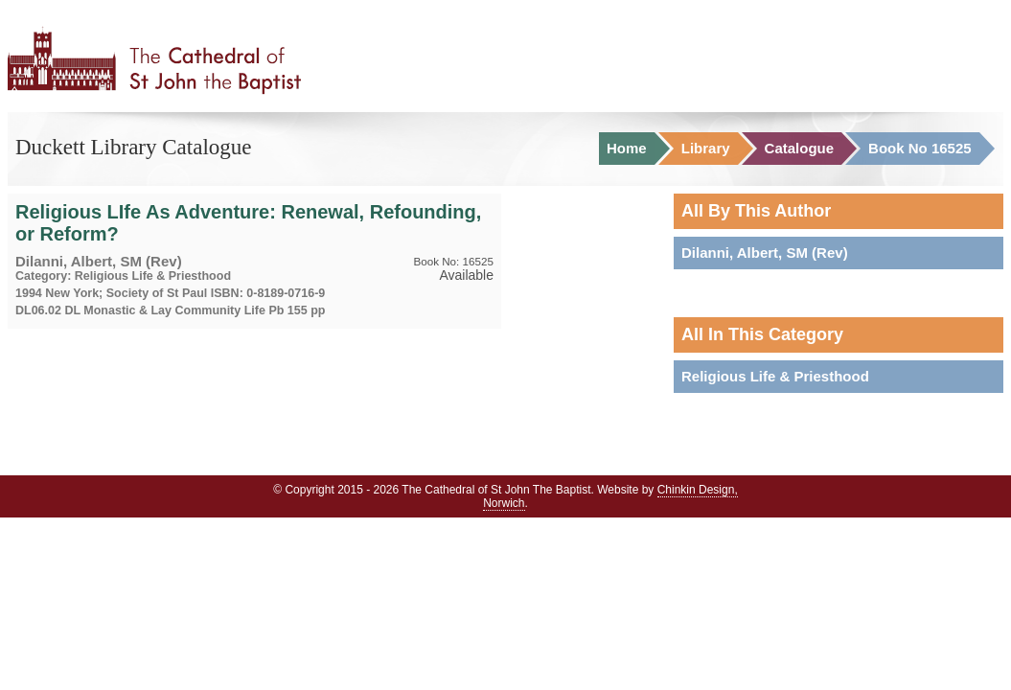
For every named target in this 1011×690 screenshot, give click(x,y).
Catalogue (799, 148)
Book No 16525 (920, 148)
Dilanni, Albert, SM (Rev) (764, 252)
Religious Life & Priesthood (775, 376)
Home (627, 148)
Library (706, 148)
